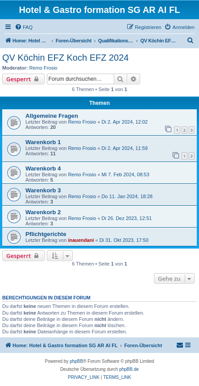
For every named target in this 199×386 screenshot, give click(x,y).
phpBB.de (129, 369)
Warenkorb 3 (43, 190)
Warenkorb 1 (43, 142)
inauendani (81, 240)
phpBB (76, 361)
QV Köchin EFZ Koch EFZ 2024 (65, 57)
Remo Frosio (43, 68)
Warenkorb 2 (43, 212)
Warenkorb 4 (43, 168)
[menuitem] (24, 27)
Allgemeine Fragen (51, 115)
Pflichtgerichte (45, 234)
